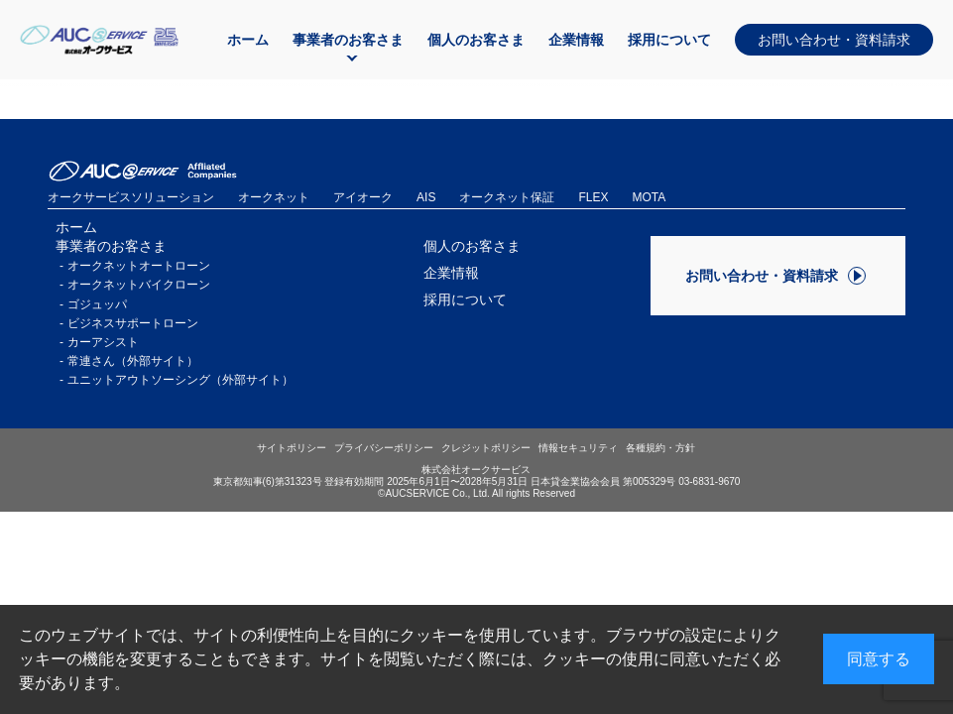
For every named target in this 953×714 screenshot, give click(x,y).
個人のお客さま (476, 40)
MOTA (648, 197)
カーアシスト (103, 342)
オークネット (273, 197)
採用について (669, 40)
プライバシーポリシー (383, 447)
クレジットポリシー (486, 447)
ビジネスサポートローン (132, 323)
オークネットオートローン (138, 266)
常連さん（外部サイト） (132, 361)
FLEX (593, 197)
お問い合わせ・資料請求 (834, 40)
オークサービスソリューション (131, 197)
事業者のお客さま (348, 40)
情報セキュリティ (578, 447)
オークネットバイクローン (138, 285)
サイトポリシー (291, 447)
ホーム (248, 40)
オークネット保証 (506, 197)
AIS (426, 197)
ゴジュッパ (97, 304)
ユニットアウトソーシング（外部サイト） (180, 380)
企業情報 (576, 40)
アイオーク (363, 197)
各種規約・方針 (660, 447)
